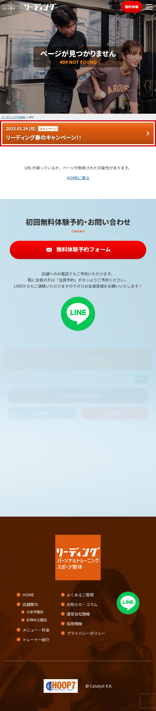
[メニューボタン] (149, 7)
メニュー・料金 (36, 630)
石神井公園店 (36, 619)
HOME (28, 595)
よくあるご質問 (80, 595)
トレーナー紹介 (36, 639)
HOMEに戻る (78, 178)
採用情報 (74, 623)
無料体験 (131, 6)
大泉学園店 (34, 611)
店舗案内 (30, 604)
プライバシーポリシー (86, 633)
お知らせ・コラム (82, 604)
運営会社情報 (78, 614)
